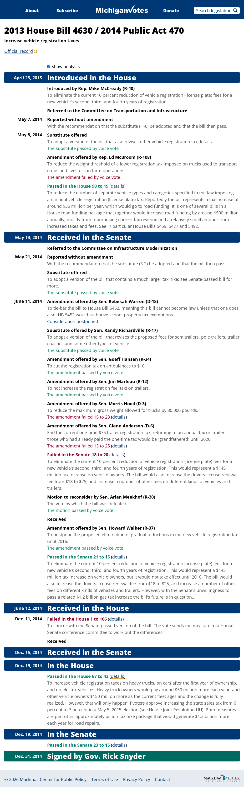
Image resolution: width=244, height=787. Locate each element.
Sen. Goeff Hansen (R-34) (124, 359)
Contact (162, 779)
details (117, 186)
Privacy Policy (136, 779)
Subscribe (67, 10)
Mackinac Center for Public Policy (53, 779)
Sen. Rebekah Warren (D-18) (128, 301)
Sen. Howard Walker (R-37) (126, 528)
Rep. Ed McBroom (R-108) (124, 157)
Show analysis (65, 66)
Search (235, 10)
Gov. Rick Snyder (115, 756)
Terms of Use (104, 779)
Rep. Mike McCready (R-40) (106, 88)
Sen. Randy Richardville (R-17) (126, 330)
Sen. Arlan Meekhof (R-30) (127, 497)
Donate (171, 10)
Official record (18, 51)
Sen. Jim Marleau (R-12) (123, 381)
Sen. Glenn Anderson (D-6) (126, 426)
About (32, 10)
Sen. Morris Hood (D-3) (122, 403)
